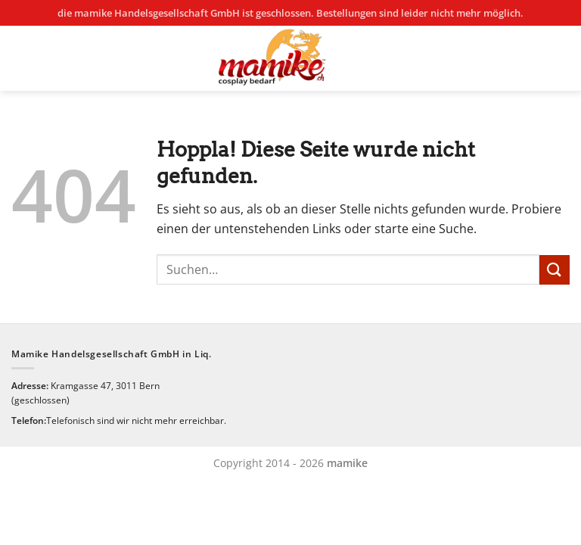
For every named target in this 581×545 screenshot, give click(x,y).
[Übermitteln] (554, 270)
